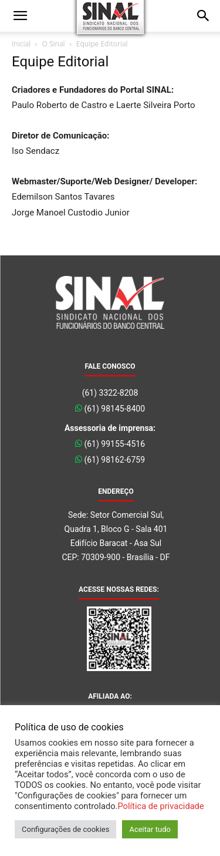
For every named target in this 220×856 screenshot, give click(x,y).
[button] (20, 16)
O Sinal (53, 44)
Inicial (21, 44)
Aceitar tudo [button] (149, 829)
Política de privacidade (160, 806)
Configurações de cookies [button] (65, 829)
